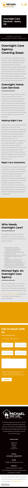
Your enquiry (5, 358)
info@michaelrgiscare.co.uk (14, 462)
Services (14, 444)
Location (18, 350)
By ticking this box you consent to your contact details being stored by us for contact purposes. (14, 373)
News (14, 445)
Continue (5, 484)
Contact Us (14, 448)
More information (16, 481)
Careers (14, 447)
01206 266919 (14, 456)
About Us (14, 442)
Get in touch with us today (9, 294)
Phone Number (20, 342)
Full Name (5, 342)
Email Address (6, 350)
